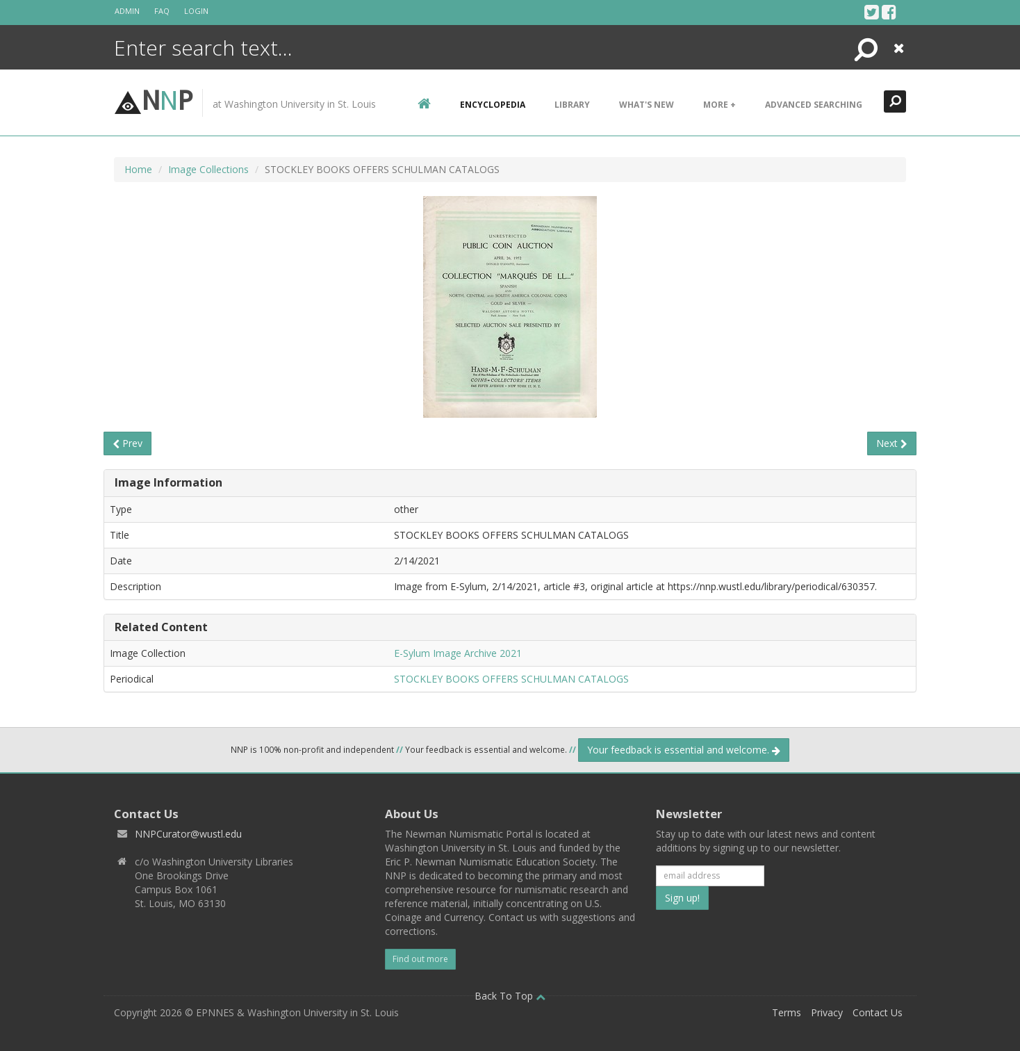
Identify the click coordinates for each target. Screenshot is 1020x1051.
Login (196, 11)
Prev (127, 443)
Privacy (827, 1012)
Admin (127, 11)
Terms (786, 1012)
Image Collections (208, 169)
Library (572, 105)
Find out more (420, 959)
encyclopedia (492, 105)
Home (138, 169)
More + (719, 105)
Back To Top (510, 995)
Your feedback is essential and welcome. (683, 749)
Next (891, 443)
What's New (646, 105)
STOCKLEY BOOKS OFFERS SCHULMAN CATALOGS (511, 678)
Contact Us (878, 1012)
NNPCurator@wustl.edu (188, 833)
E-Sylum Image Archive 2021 (458, 653)
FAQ (162, 11)
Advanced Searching (813, 105)
